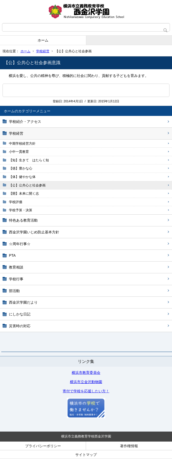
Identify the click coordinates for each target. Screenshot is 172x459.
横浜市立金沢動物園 (86, 382)
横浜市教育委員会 (86, 373)
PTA (12, 255)
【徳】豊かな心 (20, 168)
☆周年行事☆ (19, 244)
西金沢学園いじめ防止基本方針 (34, 232)
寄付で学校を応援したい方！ (86, 391)
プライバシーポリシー (43, 446)
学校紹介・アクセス (25, 121)
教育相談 (16, 267)
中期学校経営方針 (22, 143)
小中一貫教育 (19, 152)
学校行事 (16, 279)
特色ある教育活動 (23, 220)
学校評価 (15, 202)
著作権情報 (129, 446)
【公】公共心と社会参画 (27, 185)
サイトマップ (86, 455)
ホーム (43, 40)
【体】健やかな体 (22, 177)
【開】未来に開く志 (24, 193)
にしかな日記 (19, 314)
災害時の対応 (19, 326)
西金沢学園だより (23, 302)
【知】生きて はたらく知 (29, 160)
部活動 (14, 291)
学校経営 (42, 51)
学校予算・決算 (20, 210)
